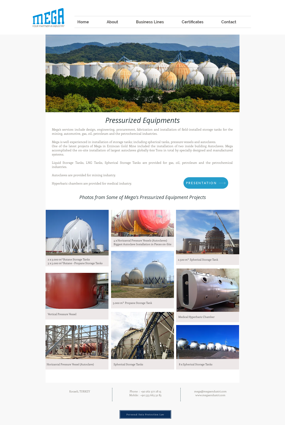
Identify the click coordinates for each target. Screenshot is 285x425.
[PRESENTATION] (205, 183)
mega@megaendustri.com (210, 391)
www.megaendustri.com (210, 395)
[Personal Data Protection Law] (145, 414)
